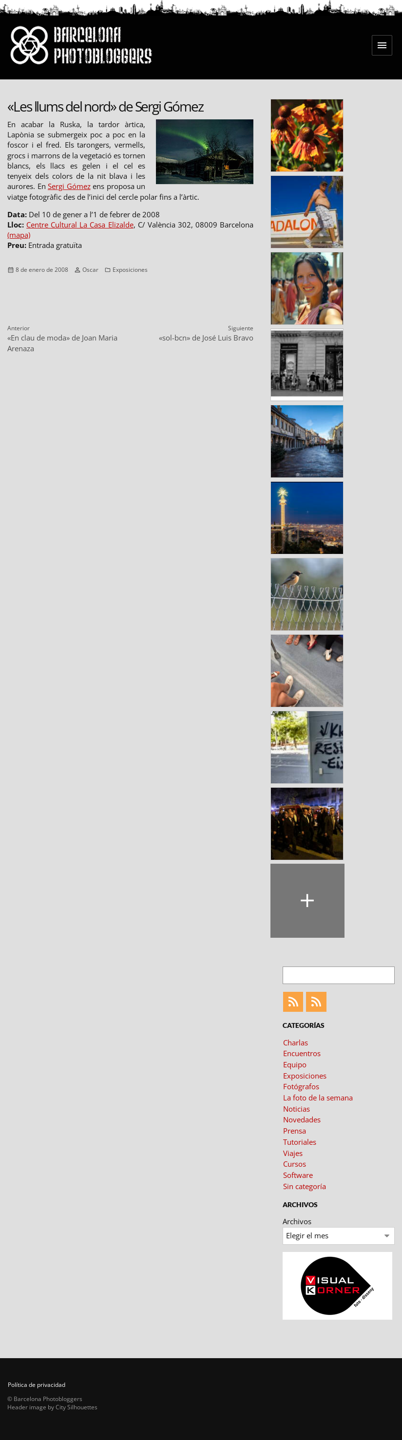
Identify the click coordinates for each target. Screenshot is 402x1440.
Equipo (294, 1064)
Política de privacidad (36, 1385)
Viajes (293, 1153)
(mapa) (18, 235)
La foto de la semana (318, 1097)
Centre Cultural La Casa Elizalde (79, 224)
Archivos (297, 1221)
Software (298, 1175)
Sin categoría (304, 1186)
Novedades (302, 1119)
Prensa (294, 1131)
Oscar (90, 269)
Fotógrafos (301, 1086)
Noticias (296, 1109)
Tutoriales (299, 1142)
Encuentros (302, 1053)
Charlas (295, 1042)
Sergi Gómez (69, 186)
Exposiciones (130, 269)
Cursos (294, 1164)
